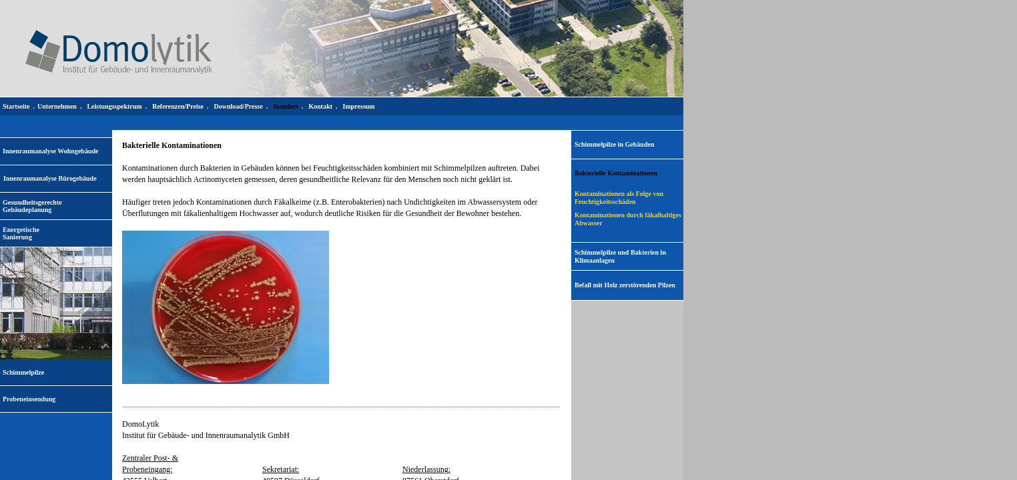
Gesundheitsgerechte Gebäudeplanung (32, 206)
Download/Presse (238, 106)
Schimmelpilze (23, 372)
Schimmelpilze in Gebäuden (614, 144)
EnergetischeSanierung (21, 233)
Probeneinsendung (29, 399)
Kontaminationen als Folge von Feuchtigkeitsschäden (619, 197)
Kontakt (320, 106)
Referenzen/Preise (178, 106)
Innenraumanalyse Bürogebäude (50, 178)
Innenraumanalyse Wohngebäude (50, 151)
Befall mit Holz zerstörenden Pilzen (625, 285)
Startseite (16, 106)
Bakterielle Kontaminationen (616, 173)
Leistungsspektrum (114, 106)
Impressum (359, 106)
